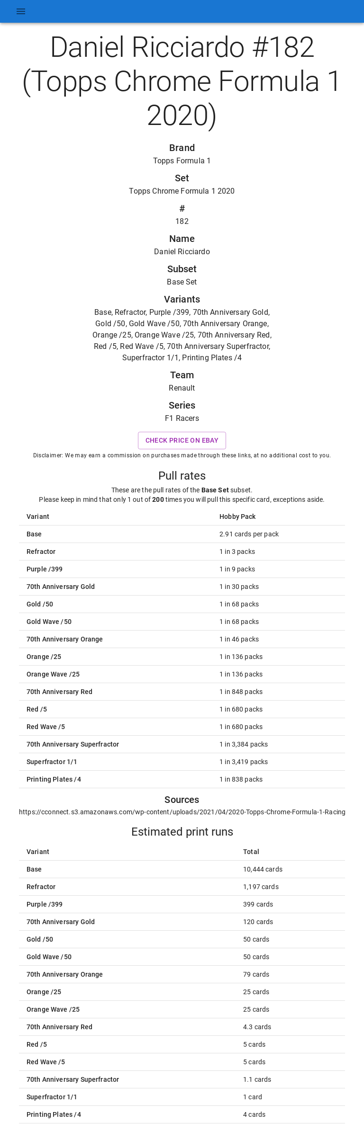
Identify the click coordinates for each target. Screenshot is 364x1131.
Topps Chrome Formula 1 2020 (182, 191)
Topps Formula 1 (182, 160)
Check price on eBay (182, 440)
